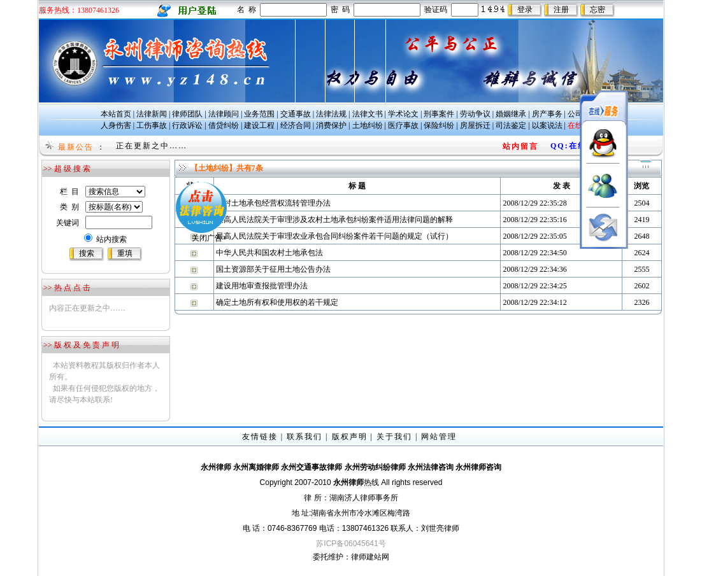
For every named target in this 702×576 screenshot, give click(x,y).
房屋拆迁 (475, 125)
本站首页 (116, 113)
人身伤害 (116, 125)
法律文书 (367, 113)
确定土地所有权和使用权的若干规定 (277, 302)
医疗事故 (403, 125)
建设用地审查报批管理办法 (262, 285)
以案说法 (547, 125)
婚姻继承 (511, 113)
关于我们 (394, 436)
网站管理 (439, 436)
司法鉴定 (511, 125)
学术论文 (403, 113)
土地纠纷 (367, 125)
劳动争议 (475, 113)
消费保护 (331, 125)
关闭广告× (193, 222)
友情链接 (260, 436)
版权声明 (350, 436)
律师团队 (187, 113)
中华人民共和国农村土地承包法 (269, 252)
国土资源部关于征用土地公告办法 (273, 269)
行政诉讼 (187, 125)
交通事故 (295, 113)
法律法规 (331, 113)
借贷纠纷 (223, 125)
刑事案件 (439, 113)
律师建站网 (370, 556)
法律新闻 (151, 113)
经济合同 (295, 125)
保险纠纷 (439, 125)
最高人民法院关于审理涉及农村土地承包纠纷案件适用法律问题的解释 (334, 219)
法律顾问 (223, 113)
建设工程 (259, 125)
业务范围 (259, 113)
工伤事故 (151, 125)
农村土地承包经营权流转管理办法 (273, 203)
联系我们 (304, 436)
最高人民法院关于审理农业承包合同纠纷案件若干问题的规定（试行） (334, 236)
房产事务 (547, 113)
